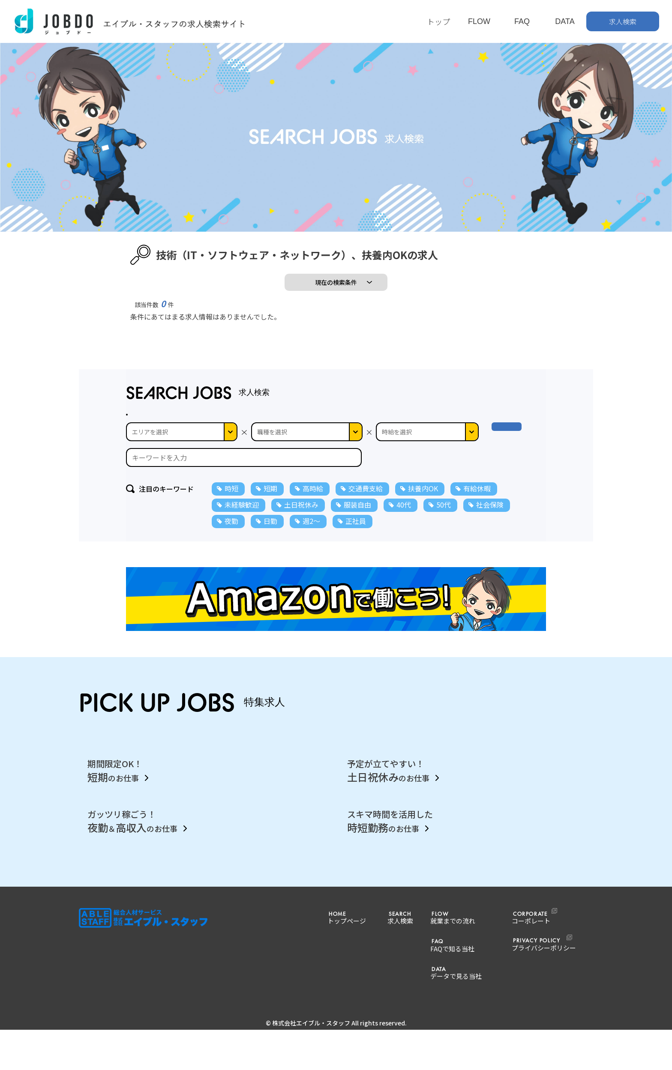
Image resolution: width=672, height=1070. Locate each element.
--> (427, 487)
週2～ (311, 577)
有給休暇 (477, 544)
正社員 (355, 577)
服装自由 (357, 561)
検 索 (515, 488)
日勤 (270, 577)
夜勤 (231, 577)
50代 (443, 561)
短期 (270, 544)
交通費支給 (365, 544)
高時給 (313, 544)
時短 (231, 544)
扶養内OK (423, 544)
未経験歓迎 (242, 561)
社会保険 (490, 561)
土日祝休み (301, 561)
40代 (403, 561)
